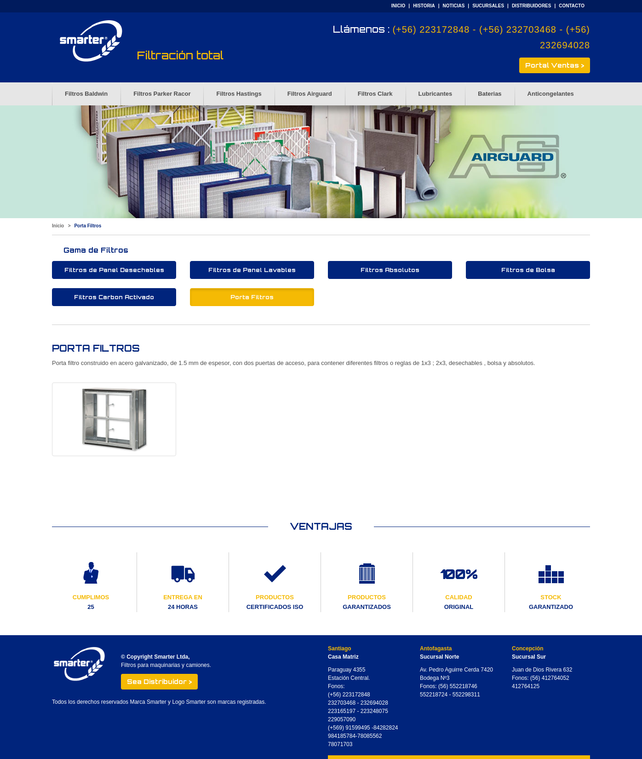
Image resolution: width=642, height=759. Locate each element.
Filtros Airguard (309, 93)
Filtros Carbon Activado (114, 297)
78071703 (340, 744)
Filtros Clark (375, 93)
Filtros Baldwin (86, 93)
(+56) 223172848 (349, 694)
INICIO (398, 5)
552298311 (466, 694)
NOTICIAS (454, 5)
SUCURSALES (488, 5)
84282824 (385, 727)
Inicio (58, 225)
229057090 (341, 719)
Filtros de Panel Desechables (114, 270)
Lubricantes (435, 93)
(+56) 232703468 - (522, 29)
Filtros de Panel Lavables (252, 270)
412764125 (525, 686)
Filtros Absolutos (390, 270)
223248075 (374, 711)
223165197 (341, 711)
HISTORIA (424, 5)
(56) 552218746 (457, 686)
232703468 (341, 703)
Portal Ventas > (554, 65)
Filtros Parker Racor (161, 93)
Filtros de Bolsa (528, 270)
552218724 (433, 694)
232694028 (374, 703)
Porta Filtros (252, 297)
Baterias (489, 93)
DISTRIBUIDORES (531, 5)
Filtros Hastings (238, 93)
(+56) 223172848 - (435, 29)
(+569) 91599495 (350, 727)
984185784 (341, 736)
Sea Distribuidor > (159, 681)
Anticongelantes (550, 93)
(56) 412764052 (549, 678)
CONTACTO (572, 5)
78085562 (369, 736)
